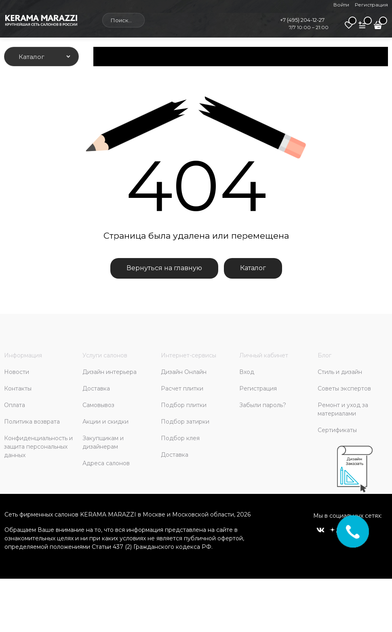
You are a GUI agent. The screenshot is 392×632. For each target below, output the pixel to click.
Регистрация (371, 5)
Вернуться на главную (164, 268)
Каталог (253, 268)
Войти (341, 5)
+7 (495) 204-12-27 (302, 20)
